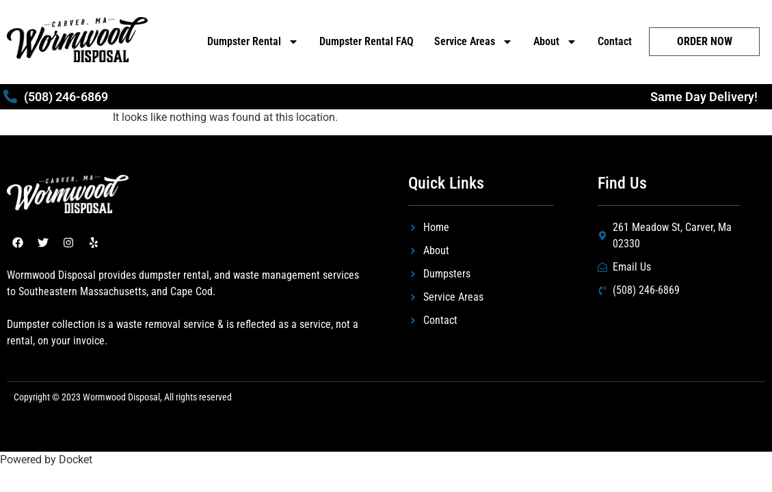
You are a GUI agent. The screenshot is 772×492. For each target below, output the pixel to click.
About (555, 41)
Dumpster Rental (253, 41)
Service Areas (473, 41)
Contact (615, 41)
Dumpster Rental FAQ (366, 41)
